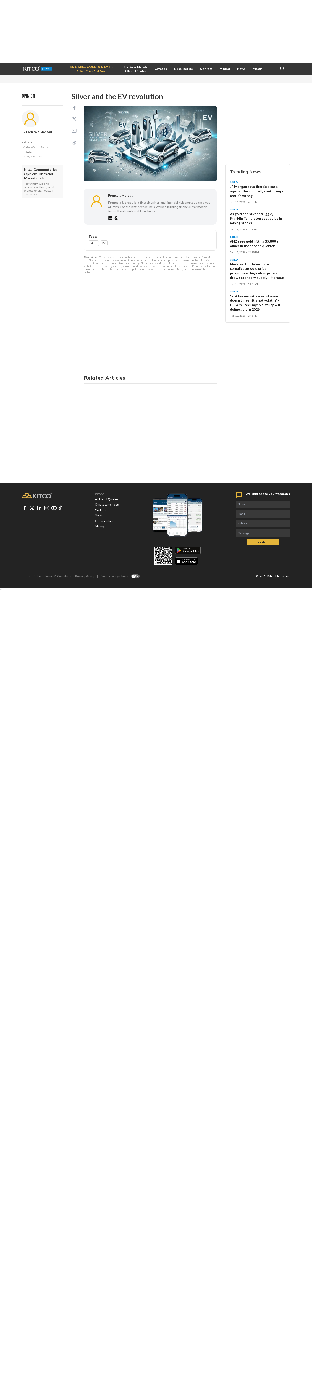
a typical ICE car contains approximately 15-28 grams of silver (158, 393)
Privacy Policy (84, 1376)
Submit (263, 1341)
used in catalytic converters (174, 333)
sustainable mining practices (142, 898)
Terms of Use (31, 1376)
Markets (100, 1309)
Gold (234, 197)
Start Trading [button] (258, 172)
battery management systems (135, 445)
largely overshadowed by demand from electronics (141, 641)
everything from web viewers (122, 502)
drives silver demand (158, 468)
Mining (99, 1326)
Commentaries (105, 1320)
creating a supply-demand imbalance (127, 577)
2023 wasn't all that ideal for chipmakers (130, 694)
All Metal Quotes (106, 1299)
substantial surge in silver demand (180, 831)
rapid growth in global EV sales (162, 717)
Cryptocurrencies (107, 1304)
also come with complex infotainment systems (141, 497)
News (99, 1315)
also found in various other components (132, 370)
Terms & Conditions (58, 1376)
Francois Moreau (39, 132)
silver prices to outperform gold (122, 1018)
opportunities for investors (123, 937)
